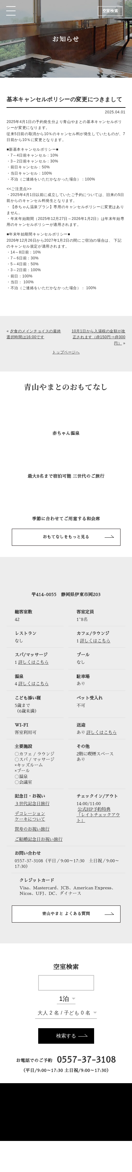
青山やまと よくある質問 (66, 914)
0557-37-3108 (86, 1060)
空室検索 (110, 11)
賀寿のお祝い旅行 (32, 829)
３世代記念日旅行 (32, 803)
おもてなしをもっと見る (66, 537)
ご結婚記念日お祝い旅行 (38, 839)
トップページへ (66, 352)
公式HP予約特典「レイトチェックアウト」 (98, 815)
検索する (66, 1035)
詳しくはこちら (95, 641)
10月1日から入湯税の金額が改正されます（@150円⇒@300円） (98, 337)
